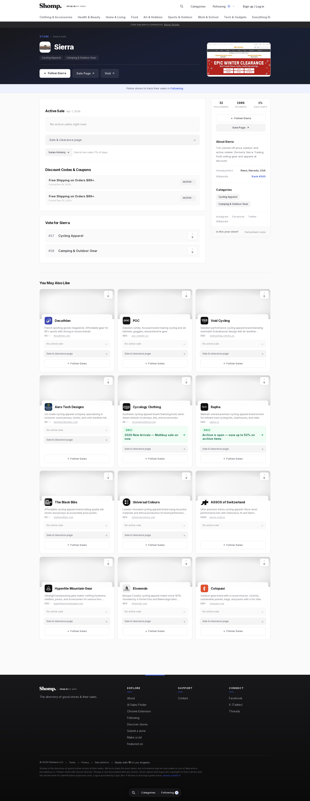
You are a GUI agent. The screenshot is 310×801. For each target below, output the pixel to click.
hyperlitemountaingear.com (68, 603)
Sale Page (86, 73)
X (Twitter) (236, 704)
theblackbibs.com (63, 517)
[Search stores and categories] (181, 6)
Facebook (238, 216)
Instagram (222, 216)
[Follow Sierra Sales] (241, 118)
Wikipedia (222, 221)
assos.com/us (217, 517)
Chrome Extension (139, 711)
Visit (110, 73)
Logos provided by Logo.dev (109, 775)
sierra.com (59, 36)
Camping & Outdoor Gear (81, 57)
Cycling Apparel (51, 57)
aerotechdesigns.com (66, 422)
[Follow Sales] (55, 73)
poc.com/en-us (140, 335)
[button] (224, 6)
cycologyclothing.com (144, 422)
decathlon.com (62, 335)
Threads (234, 711)
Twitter (252, 216)
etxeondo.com (139, 603)
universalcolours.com (143, 517)
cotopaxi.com (217, 603)
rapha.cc (214, 422)
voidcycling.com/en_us (222, 335)
